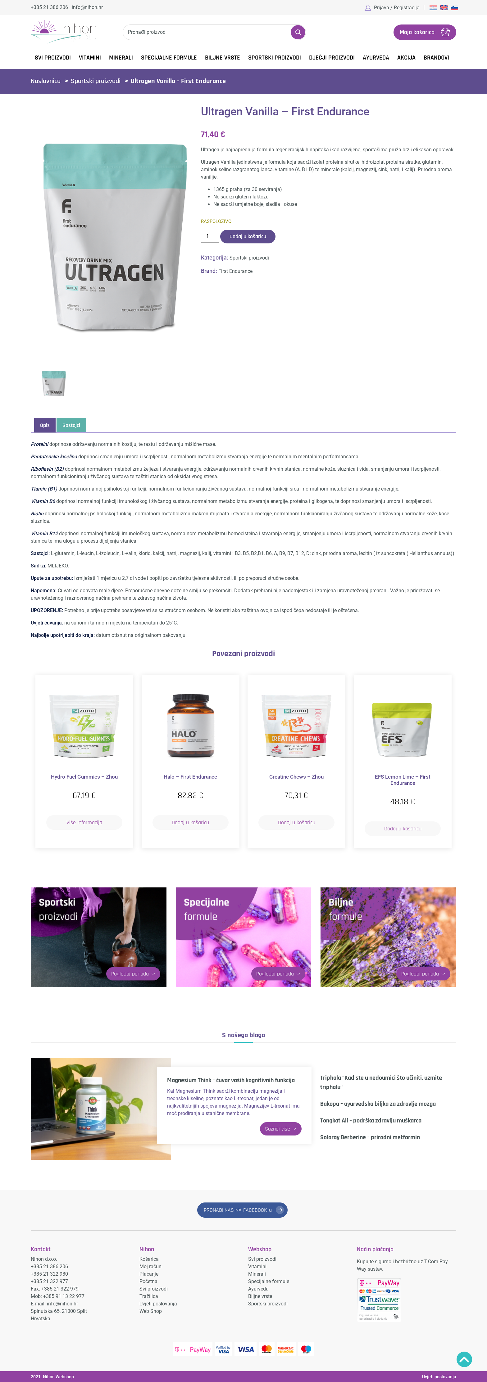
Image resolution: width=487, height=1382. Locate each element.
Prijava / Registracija (397, 8)
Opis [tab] (45, 425)
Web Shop (150, 1310)
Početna (148, 1281)
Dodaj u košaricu (248, 236)
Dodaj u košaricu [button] (190, 822)
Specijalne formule (169, 58)
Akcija (406, 58)
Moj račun (150, 1266)
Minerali (121, 58)
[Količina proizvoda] (210, 235)
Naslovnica (46, 81)
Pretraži (298, 32)
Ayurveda (376, 58)
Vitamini (90, 58)
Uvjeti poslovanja (158, 1303)
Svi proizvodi (153, 1288)
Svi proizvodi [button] (53, 58)
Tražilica (148, 1296)
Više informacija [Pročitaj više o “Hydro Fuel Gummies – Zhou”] (84, 822)
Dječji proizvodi (332, 58)
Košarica (149, 1258)
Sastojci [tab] (71, 425)
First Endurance (235, 271)
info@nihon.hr (87, 7)
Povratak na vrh (464, 1359)
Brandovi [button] (436, 58)
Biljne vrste (222, 58)
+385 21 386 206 (49, 7)
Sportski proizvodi (274, 58)
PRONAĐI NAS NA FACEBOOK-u (238, 1209)
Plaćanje (148, 1273)
